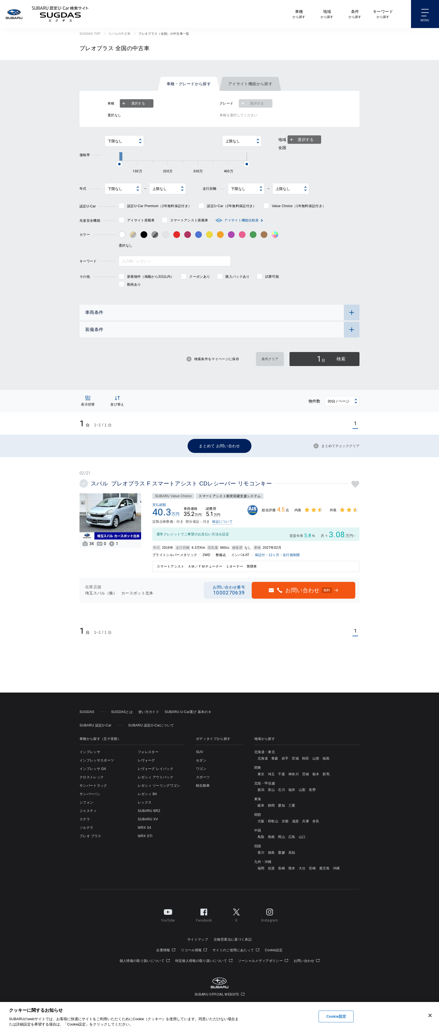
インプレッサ (90, 752)
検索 (331, 359)
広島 (291, 837)
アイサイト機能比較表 (241, 220)
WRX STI (145, 836)
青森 (274, 758)
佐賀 (271, 868)
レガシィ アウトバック (155, 777)
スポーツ (203, 777)
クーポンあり (199, 277)
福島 (326, 758)
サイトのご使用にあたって (236, 950)
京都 (285, 821)
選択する (133, 103)
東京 (261, 774)
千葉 (281, 774)
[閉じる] (430, 1015)
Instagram (269, 914)
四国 (257, 846)
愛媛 (281, 853)
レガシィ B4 (147, 794)
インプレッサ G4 (93, 769)
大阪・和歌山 (268, 821)
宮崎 (312, 868)
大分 (302, 868)
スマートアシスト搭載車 (189, 220)
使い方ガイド (148, 712)
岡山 (281, 837)
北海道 (263, 758)
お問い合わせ (307, 961)
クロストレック (92, 777)
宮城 (295, 758)
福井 (291, 790)
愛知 (281, 805)
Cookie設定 (274, 950)
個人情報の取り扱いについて (145, 961)
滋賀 (295, 821)
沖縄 (336, 868)
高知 (291, 853)
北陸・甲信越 (264, 783)
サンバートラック (93, 786)
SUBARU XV (148, 819)
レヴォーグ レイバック (155, 769)
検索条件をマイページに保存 (212, 359)
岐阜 (261, 805)
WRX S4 (144, 828)
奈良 (315, 821)
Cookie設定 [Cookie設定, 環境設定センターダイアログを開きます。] (336, 1016)
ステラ (85, 819)
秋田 (305, 758)
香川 (261, 853)
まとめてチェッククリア (336, 445)
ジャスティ (88, 811)
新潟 (261, 790)
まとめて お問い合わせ (219, 446)
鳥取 (261, 837)
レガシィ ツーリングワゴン (159, 786)
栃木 (315, 774)
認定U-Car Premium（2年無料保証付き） (159, 206)
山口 (302, 837)
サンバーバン (90, 794)
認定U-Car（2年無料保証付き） (231, 206)
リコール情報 (194, 950)
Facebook (204, 914)
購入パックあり (237, 277)
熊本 (291, 868)
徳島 (271, 853)
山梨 (302, 790)
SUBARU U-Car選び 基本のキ (188, 712)
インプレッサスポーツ (97, 760)
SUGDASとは (122, 712)
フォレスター (148, 752)
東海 (257, 799)
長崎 (281, 868)
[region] (219, 1016)
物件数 (315, 401)
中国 (257, 830)
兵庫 (305, 821)
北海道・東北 (264, 752)
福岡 (261, 868)
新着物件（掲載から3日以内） (150, 277)
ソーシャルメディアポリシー (263, 961)
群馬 (326, 774)
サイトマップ (197, 939)
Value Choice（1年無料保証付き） (299, 206)
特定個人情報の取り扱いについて (203, 961)
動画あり (134, 284)
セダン (201, 760)
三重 (291, 805)
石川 (281, 790)
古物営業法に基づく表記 (233, 939)
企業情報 (165, 950)
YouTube (168, 914)
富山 (271, 790)
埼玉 (271, 774)
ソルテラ (86, 828)
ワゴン (201, 769)
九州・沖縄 (263, 862)
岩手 (285, 758)
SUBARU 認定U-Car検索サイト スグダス (60, 14)
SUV (199, 752)
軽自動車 (203, 786)
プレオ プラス (90, 836)
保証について (222, 522)
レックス (144, 802)
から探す (299, 13)
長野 (312, 790)
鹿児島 (324, 868)
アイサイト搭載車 (141, 220)
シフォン (86, 802)
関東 (257, 768)
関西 (257, 815)
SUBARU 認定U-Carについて (151, 725)
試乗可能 (272, 277)
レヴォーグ (146, 760)
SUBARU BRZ (149, 811)
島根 (271, 837)
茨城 (305, 774)
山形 (315, 758)
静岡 (271, 805)
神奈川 (293, 774)
